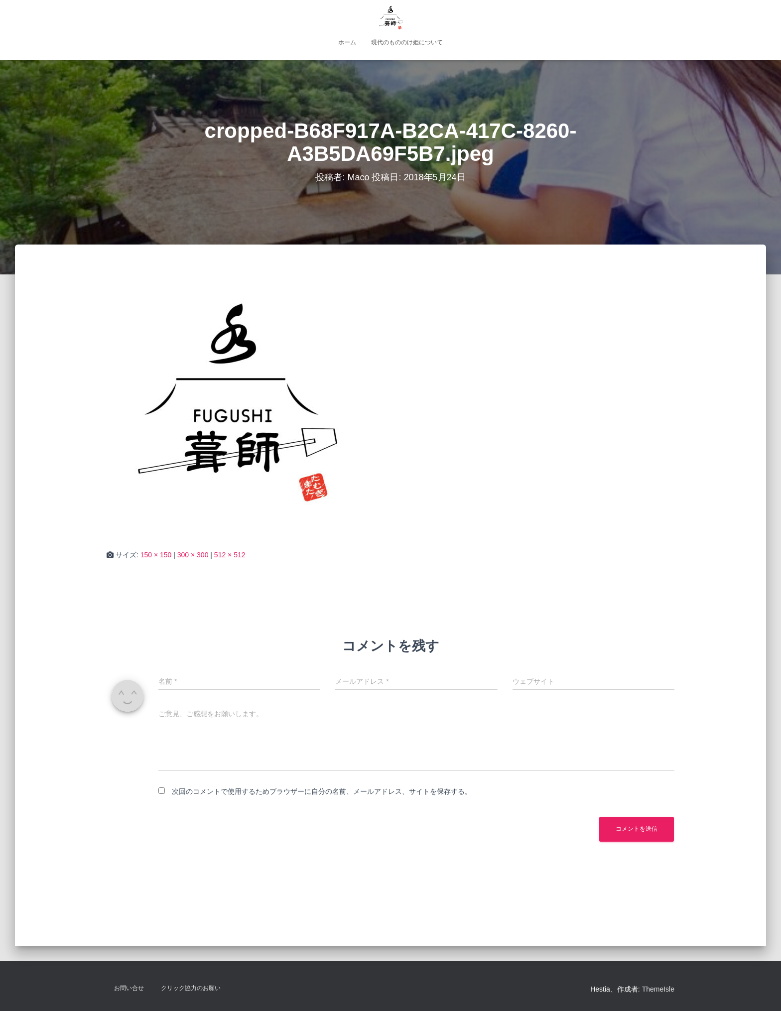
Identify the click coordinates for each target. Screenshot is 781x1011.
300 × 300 (193, 555)
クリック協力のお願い (191, 988)
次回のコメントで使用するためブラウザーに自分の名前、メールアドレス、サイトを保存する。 (322, 791)
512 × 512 (230, 555)
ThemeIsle (658, 989)
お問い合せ (129, 988)
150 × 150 (156, 555)
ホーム (347, 42)
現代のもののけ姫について (407, 42)
